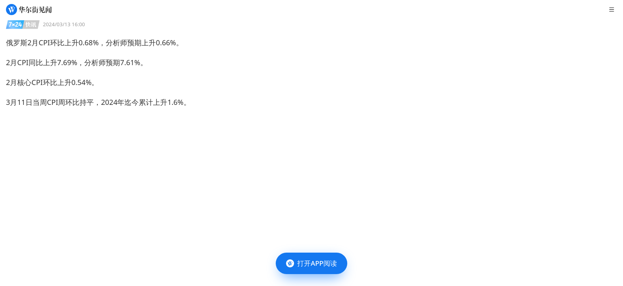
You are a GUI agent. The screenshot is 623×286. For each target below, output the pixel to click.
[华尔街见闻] (29, 9)
